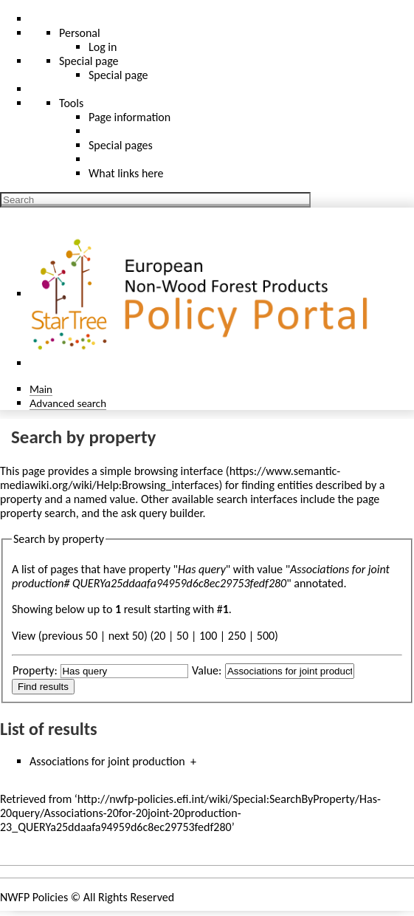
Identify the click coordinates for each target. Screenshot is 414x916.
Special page (118, 75)
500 (266, 636)
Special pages (121, 145)
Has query (202, 569)
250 (237, 636)
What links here (126, 173)
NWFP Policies (34, 897)
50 (182, 636)
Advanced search (68, 403)
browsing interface (179, 471)
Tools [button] (71, 103)
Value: (206, 670)
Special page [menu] (89, 61)
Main (41, 389)
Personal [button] (79, 33)
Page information (129, 117)
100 (208, 636)
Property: (35, 670)
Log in (103, 47)
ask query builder (162, 513)
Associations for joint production (107, 761)
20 (159, 636)
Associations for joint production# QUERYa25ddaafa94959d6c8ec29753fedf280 (201, 576)
